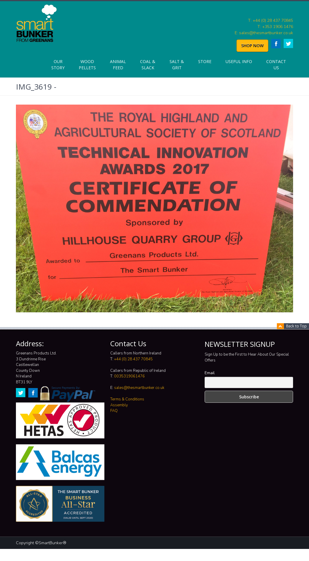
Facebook (276, 43)
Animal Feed (118, 64)
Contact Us (276, 64)
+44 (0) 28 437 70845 (133, 359)
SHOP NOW (252, 45)
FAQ (114, 410)
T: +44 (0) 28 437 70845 (270, 20)
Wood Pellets (87, 64)
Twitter (288, 43)
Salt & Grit (177, 64)
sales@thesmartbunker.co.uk (139, 387)
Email (210, 373)
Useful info (239, 61)
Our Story (58, 64)
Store (204, 61)
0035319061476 (129, 376)
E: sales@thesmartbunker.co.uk (264, 33)
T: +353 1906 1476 (275, 26)
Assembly (119, 405)
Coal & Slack (147, 64)
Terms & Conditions (127, 399)
